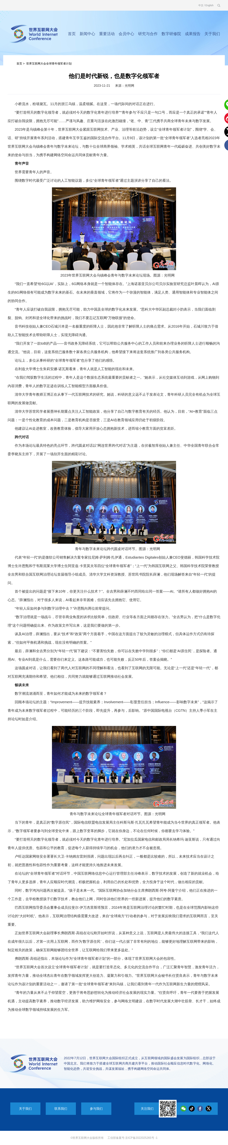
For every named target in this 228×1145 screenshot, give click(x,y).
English (209, 5)
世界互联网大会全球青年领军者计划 (49, 63)
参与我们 (96, 1108)
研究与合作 (148, 34)
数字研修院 (171, 34)
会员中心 (126, 34)
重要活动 (107, 34)
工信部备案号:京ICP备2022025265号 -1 (132, 1137)
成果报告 (193, 34)
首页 (72, 34)
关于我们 (212, 34)
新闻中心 (87, 34)
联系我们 (60, 1108)
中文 (200, 5)
